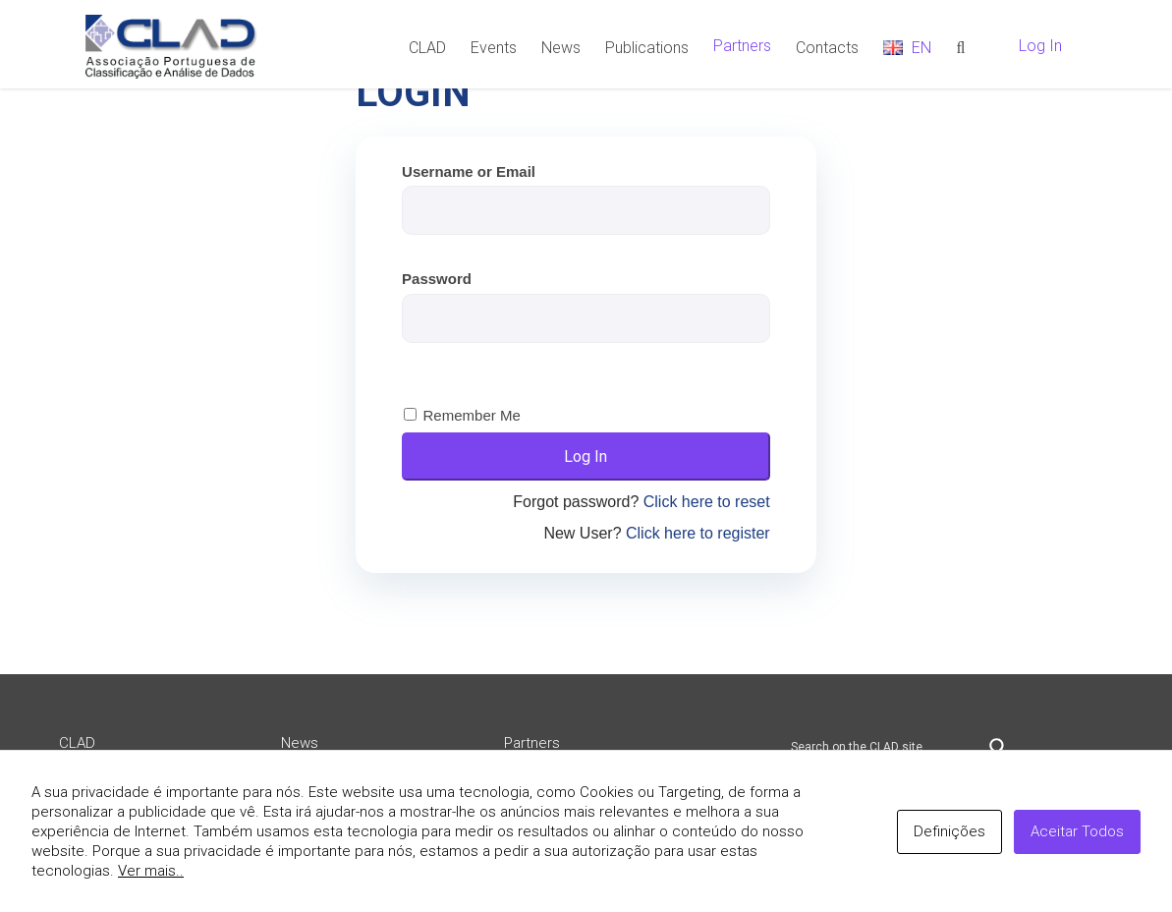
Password (437, 278)
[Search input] (885, 747)
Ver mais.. (151, 871)
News (299, 743)
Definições (949, 831)
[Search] (960, 46)
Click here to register (698, 533)
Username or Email (468, 171)
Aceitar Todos (1077, 831)
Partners (532, 743)
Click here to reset (706, 501)
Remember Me (472, 415)
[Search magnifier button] (998, 747)
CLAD (77, 743)
